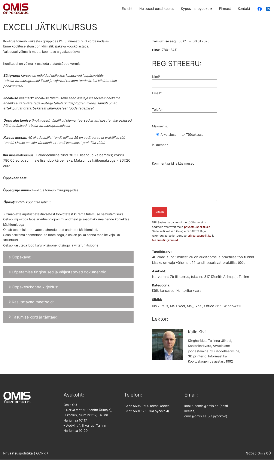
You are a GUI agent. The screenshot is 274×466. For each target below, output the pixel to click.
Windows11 (232, 312)
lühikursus (160, 312)
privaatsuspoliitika (199, 242)
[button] (68, 257)
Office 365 (213, 312)
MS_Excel (194, 312)
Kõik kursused (163, 297)
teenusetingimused (165, 246)
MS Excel (177, 312)
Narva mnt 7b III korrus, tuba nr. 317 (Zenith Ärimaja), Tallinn (200, 283)
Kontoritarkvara (188, 297)
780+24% (169, 50)
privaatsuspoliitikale (197, 233)
